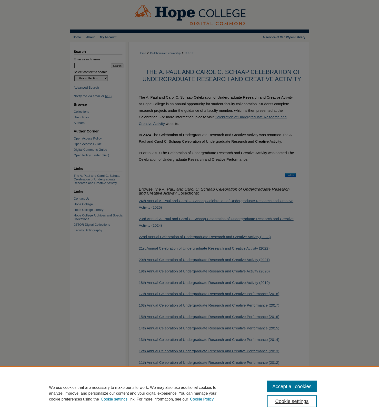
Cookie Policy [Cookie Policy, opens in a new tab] (202, 399)
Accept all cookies (291, 386)
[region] (189, 393)
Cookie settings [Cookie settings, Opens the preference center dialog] (292, 401)
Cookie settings (114, 399)
